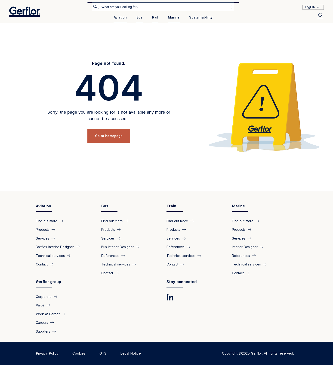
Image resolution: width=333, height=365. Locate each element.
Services (42, 238)
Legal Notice (130, 353)
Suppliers (43, 331)
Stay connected (181, 281)
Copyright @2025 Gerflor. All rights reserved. (258, 353)
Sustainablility (201, 17)
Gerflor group (48, 281)
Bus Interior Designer (117, 247)
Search (96, 7)
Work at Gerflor (48, 314)
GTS (102, 353)
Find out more (46, 221)
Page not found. (108, 63)
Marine (173, 17)
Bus (139, 17)
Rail (155, 17)
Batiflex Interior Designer (55, 247)
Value (40, 305)
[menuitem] (120, 19)
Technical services (50, 255)
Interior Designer (245, 247)
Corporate (44, 297)
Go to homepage (109, 136)
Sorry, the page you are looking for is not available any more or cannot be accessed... (108, 115)
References (110, 255)
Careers (42, 322)
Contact (42, 264)
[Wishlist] (320, 15)
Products (42, 229)
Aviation (120, 17)
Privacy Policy (47, 353)
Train (171, 206)
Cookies (79, 353)
